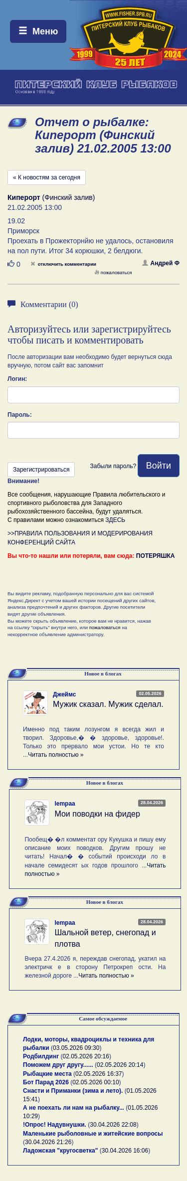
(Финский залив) (51, 197)
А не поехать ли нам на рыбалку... (73, 1107)
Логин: (17, 378)
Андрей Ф (161, 263)
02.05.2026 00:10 (95, 1082)
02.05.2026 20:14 (120, 1064)
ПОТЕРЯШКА (155, 555)
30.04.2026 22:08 (113, 1124)
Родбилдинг (41, 1056)
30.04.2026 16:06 (125, 1150)
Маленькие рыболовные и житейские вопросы (93, 1133)
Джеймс (64, 694)
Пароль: (19, 414)
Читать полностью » (56, 754)
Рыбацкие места (47, 1073)
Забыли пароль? (113, 466)
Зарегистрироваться (41, 469)
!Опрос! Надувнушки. (54, 1124)
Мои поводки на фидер (97, 814)
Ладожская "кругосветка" (61, 1150)
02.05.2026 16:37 (98, 1073)
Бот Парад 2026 (46, 1082)
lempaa (64, 803)
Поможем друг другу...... (58, 1064)
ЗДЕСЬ (115, 519)
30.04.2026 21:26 (48, 1142)
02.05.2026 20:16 (86, 1056)
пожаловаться (113, 272)
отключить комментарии (63, 264)
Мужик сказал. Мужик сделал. (108, 704)
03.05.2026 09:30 (76, 1047)
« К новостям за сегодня (46, 177)
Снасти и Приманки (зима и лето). (73, 1090)
